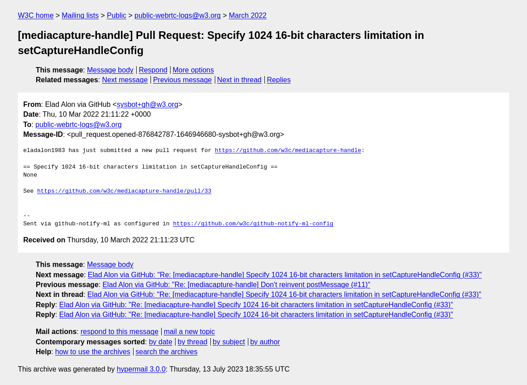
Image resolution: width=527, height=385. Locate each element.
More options (193, 70)
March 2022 (248, 15)
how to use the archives (92, 351)
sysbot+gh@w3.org (147, 104)
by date (160, 342)
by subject (229, 342)
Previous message (182, 80)
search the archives (167, 351)
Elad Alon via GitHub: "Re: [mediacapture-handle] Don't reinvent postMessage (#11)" (236, 284)
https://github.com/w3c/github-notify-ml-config (253, 224)
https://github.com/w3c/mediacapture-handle (288, 151)
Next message (125, 80)
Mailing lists (80, 15)
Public (116, 15)
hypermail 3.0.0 (141, 369)
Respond (153, 70)
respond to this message (119, 331)
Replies (279, 80)
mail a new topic (189, 331)
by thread (193, 342)
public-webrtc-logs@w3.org (177, 15)
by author (265, 342)
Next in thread (239, 80)
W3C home (36, 15)
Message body (110, 70)
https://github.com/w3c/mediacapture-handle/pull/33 (124, 191)
